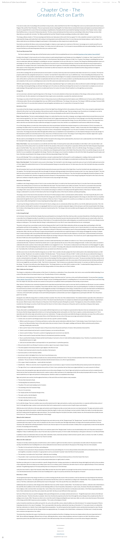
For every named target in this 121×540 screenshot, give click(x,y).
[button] (119, 2)
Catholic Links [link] (75, 2)
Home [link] (38, 2)
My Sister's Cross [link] (65, 2)
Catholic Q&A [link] (106, 2)
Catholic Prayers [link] (96, 2)
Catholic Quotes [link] (85, 2)
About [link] (44, 2)
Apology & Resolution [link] (53, 2)
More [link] (113, 2)
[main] (60, 12)
